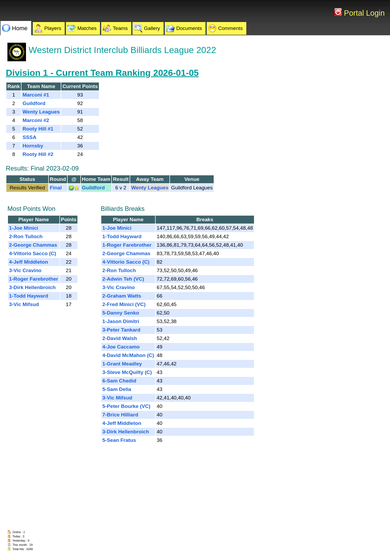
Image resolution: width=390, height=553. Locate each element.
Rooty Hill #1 (38, 129)
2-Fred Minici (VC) (124, 304)
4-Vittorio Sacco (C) (32, 253)
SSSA (29, 137)
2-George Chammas (33, 245)
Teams (120, 28)
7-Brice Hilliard (120, 414)
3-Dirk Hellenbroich (32, 287)
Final (56, 187)
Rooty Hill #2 (38, 154)
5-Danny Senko (120, 313)
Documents (189, 28)
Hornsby (33, 146)
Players (52, 28)
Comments (230, 28)
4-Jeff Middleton (28, 262)
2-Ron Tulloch (25, 236)
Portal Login (363, 13)
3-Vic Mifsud (24, 304)
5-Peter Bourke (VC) (126, 406)
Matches (87, 28)
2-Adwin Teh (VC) (123, 279)
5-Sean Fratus (119, 440)
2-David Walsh (119, 338)
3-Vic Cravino (25, 270)
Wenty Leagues (41, 112)
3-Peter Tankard (121, 330)
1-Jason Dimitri (120, 321)
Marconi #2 (36, 120)
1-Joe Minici (23, 228)
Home (20, 28)
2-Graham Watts (121, 296)
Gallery (152, 28)
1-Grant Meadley (122, 364)
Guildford (34, 103)
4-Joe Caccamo (121, 347)
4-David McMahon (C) (128, 355)
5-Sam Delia (116, 389)
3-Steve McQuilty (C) (127, 372)
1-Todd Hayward (28, 296)
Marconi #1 (36, 95)
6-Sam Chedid (119, 381)
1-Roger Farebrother (33, 279)
